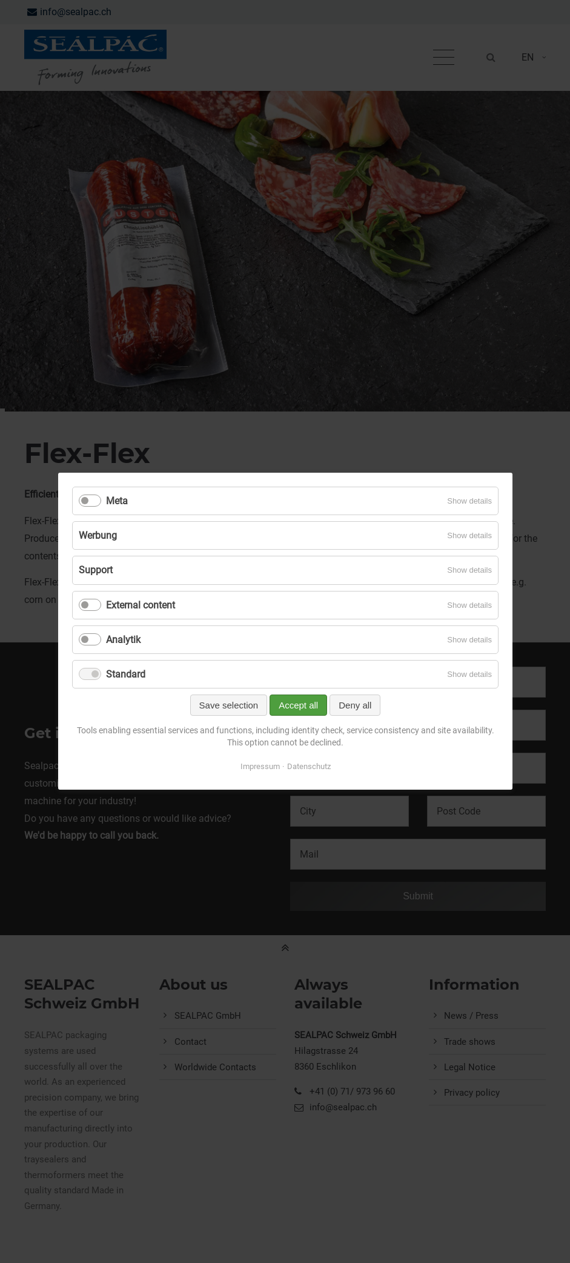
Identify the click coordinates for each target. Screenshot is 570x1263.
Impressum (259, 766)
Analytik (123, 639)
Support (96, 570)
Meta (117, 501)
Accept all (298, 706)
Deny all (355, 706)
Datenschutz (308, 766)
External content (140, 605)
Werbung (98, 536)
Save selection (228, 706)
